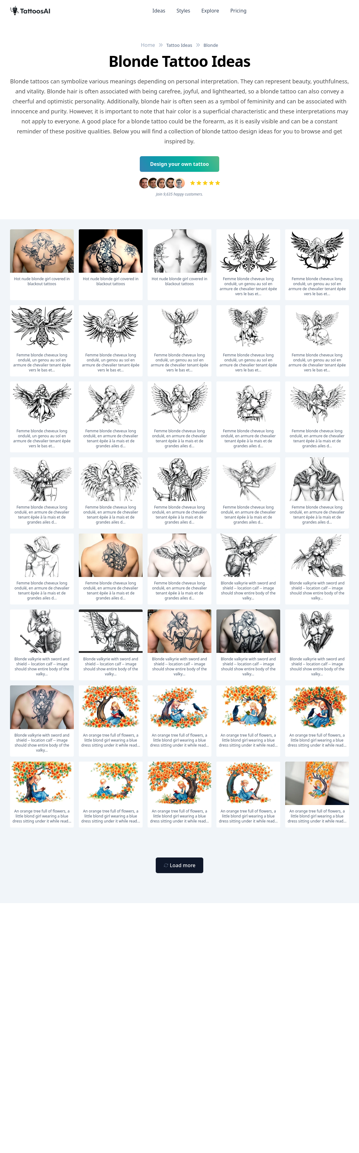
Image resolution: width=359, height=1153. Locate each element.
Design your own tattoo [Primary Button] (179, 164)
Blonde (211, 45)
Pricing (238, 10)
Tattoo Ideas (179, 45)
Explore (210, 10)
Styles (183, 10)
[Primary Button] (179, 865)
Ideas (159, 10)
